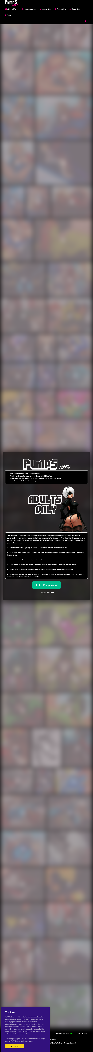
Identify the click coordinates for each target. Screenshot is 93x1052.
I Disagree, (46, 592)
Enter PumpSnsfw (46, 585)
